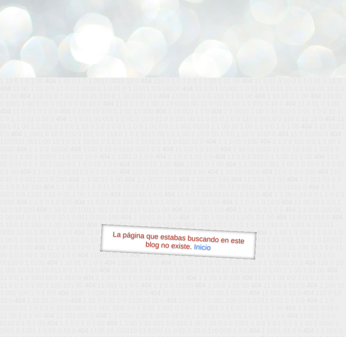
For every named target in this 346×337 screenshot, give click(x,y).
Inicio (202, 247)
